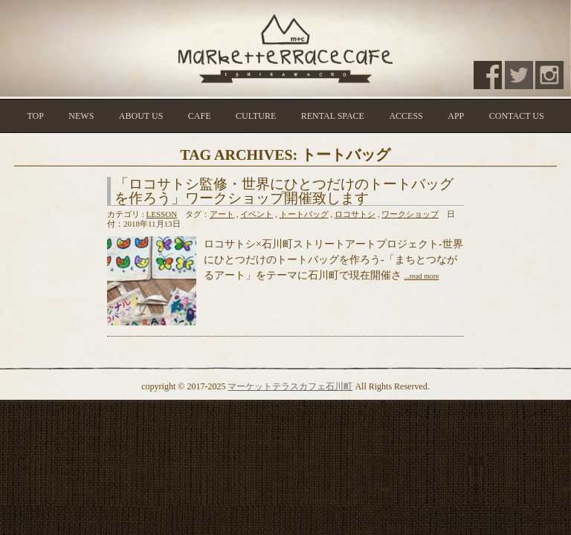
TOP (35, 116)
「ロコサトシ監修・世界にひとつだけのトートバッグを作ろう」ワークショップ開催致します (284, 191)
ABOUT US (141, 116)
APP (456, 116)
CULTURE (256, 116)
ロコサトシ (355, 214)
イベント (256, 214)
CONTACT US (516, 116)
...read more (421, 276)
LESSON (162, 214)
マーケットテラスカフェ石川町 (290, 386)
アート (222, 214)
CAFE (199, 116)
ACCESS (405, 116)
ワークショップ (410, 214)
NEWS (81, 116)
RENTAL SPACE (332, 116)
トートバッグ (304, 214)
